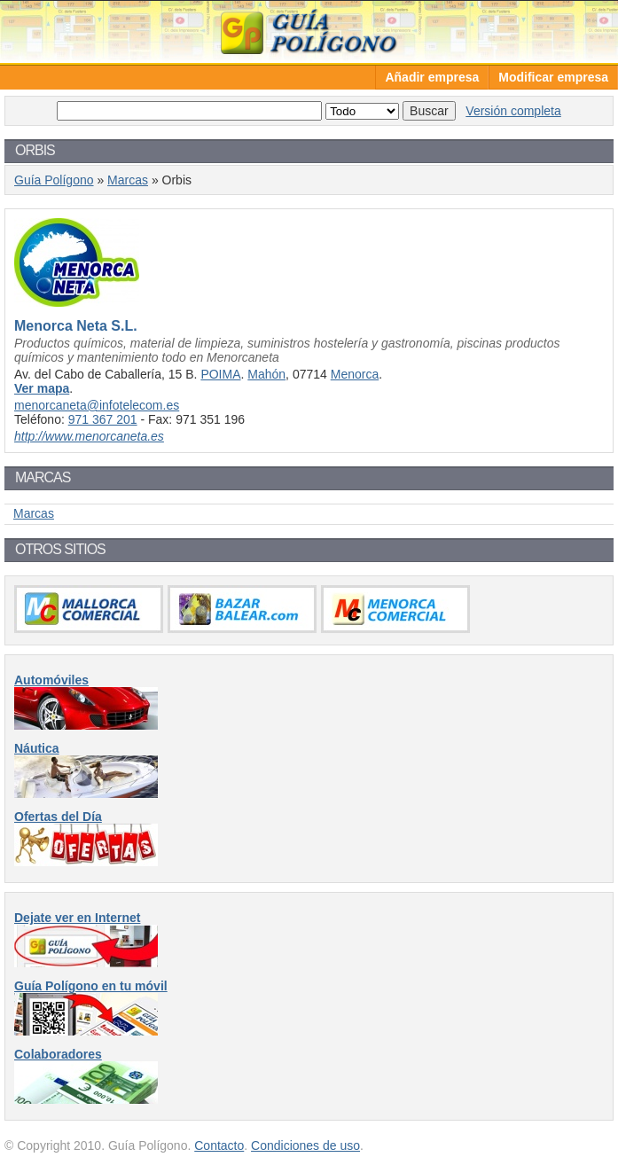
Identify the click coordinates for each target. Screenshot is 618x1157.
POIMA (220, 374)
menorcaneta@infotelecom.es (96, 405)
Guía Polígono (309, 31)
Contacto (219, 1145)
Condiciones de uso (305, 1145)
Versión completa (512, 111)
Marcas (127, 180)
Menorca (355, 374)
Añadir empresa (432, 77)
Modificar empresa (553, 77)
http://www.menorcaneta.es (89, 436)
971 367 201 (102, 419)
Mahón (266, 374)
